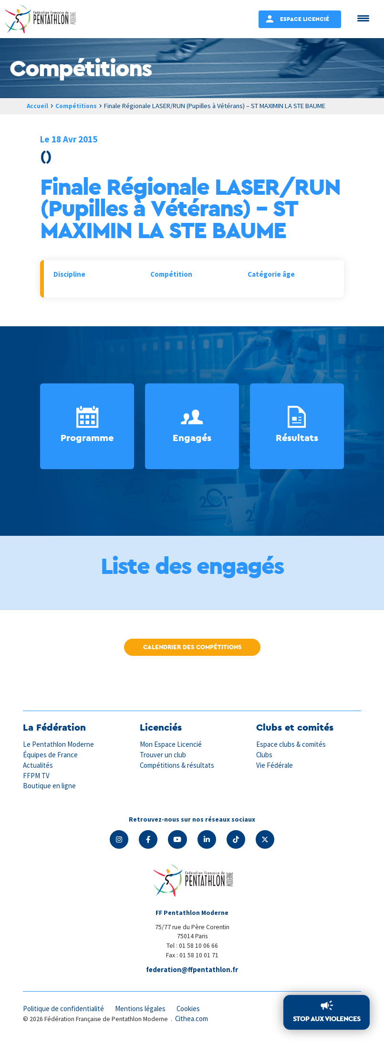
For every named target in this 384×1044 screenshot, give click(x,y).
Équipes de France (50, 754)
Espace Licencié (304, 19)
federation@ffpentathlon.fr (192, 969)
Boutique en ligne (49, 785)
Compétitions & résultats (178, 764)
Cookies (191, 1009)
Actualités (38, 764)
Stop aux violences (326, 1019)
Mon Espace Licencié (171, 744)
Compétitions (78, 105)
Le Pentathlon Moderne (59, 744)
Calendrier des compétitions (192, 647)
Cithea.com (192, 1019)
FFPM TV (36, 774)
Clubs (264, 754)
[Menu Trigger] (363, 18)
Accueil (38, 105)
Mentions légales (142, 1009)
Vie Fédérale (274, 764)
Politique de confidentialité (64, 1009)
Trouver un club (163, 754)
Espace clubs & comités (291, 744)
